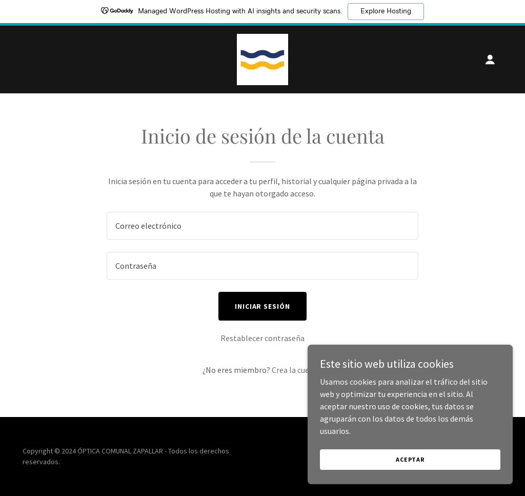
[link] (262, 58)
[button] (490, 59)
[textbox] (262, 226)
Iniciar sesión (263, 306)
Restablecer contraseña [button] (262, 338)
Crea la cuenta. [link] (297, 370)
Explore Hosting (385, 11)
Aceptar (410, 459)
